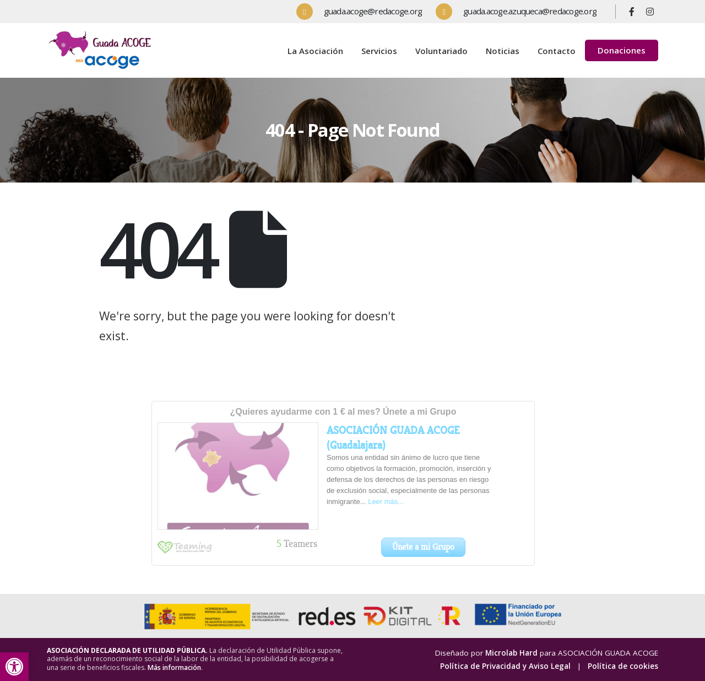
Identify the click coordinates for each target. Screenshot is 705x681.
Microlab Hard (511, 653)
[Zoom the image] (102, 32)
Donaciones (622, 50)
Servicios (379, 50)
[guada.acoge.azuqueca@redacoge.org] (520, 11)
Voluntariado (441, 50)
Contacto (557, 50)
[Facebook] (631, 11)
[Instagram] (650, 11)
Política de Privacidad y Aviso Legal (505, 666)
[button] (14, 666)
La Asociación (315, 50)
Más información (174, 667)
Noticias (502, 50)
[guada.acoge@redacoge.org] (363, 11)
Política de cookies (623, 666)
